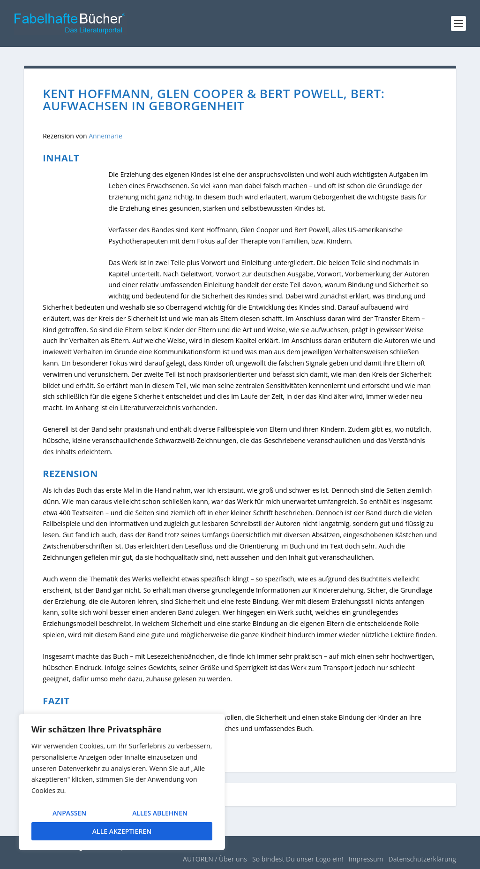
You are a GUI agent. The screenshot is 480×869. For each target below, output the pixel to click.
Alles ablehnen (160, 812)
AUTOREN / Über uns (215, 858)
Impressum (366, 858)
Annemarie (105, 135)
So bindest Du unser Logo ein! (298, 858)
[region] (122, 782)
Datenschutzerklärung (422, 858)
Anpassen (69, 812)
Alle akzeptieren (121, 831)
